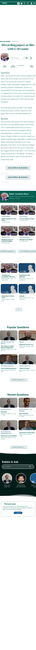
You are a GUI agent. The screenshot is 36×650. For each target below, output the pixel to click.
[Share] (27, 3)
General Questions (24, 237)
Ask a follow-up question (19, 168)
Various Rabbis (6, 299)
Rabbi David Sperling (25, 346)
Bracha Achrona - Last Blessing (25, 410)
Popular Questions (18, 327)
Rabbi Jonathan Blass (8, 278)
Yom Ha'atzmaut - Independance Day (6, 432)
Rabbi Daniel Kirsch (24, 415)
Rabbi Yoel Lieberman (7, 349)
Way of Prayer (6, 237)
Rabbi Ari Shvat (5, 370)
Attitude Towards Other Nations (7, 342)
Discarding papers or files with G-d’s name (18, 48)
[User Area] (31, 3)
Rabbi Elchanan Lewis (25, 297)
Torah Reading (6, 216)
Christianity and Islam (7, 366)
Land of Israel (23, 216)
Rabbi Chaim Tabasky (25, 278)
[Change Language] (21, 3)
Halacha (15, 41)
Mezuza (21, 342)
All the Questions (6, 409)
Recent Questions (18, 394)
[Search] (24, 3)
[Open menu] (34, 3)
